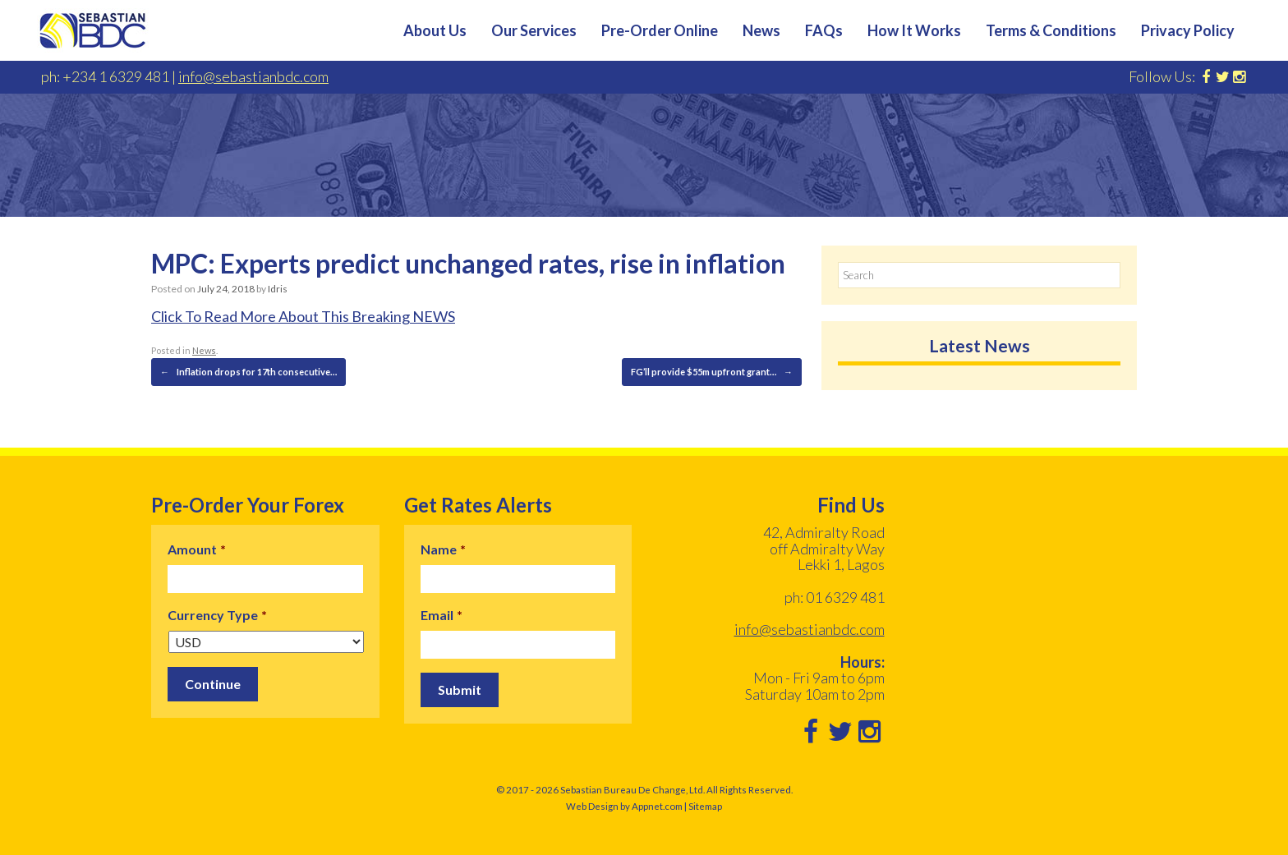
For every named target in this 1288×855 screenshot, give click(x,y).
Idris (278, 289)
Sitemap (705, 806)
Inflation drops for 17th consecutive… (248, 372)
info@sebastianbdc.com (253, 76)
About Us (435, 30)
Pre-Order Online (659, 30)
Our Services (534, 30)
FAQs (824, 30)
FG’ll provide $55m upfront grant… (712, 372)
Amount (197, 549)
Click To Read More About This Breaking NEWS (303, 316)
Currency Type (217, 615)
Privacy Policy (1188, 30)
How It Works (914, 30)
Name (443, 549)
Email (441, 615)
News (761, 30)
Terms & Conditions (1051, 30)
